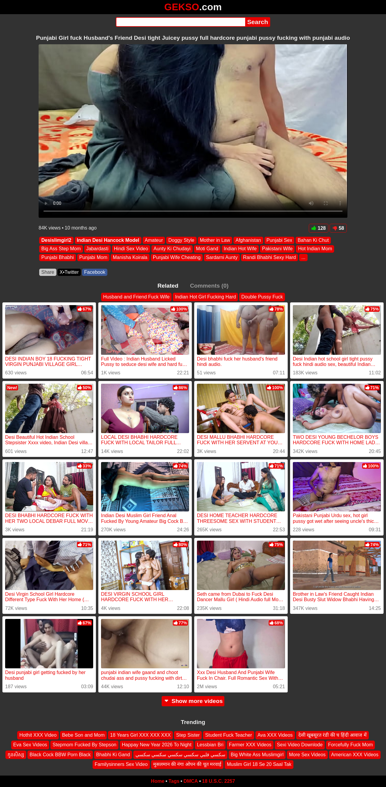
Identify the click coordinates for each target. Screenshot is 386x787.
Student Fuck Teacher (228, 735)
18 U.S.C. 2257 (218, 781)
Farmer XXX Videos (250, 744)
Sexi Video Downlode (300, 744)
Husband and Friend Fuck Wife (136, 296)
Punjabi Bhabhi (57, 257)
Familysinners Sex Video (121, 764)
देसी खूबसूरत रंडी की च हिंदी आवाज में (332, 735)
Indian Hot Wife (240, 248)
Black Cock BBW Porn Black (60, 754)
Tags (174, 781)
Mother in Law (215, 240)
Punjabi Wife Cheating (177, 257)
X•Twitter (69, 272)
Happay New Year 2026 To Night (156, 744)
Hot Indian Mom (315, 248)
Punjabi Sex (279, 240)
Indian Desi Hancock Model (108, 240)
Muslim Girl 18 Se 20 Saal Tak (259, 764)
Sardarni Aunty (222, 257)
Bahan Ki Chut (313, 240)
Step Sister (188, 735)
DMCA (190, 781)
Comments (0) (209, 286)
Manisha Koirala (130, 257)
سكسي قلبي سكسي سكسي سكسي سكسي (180, 754)
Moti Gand (207, 248)
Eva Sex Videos (30, 744)
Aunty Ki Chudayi (172, 248)
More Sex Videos (307, 754)
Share (47, 272)
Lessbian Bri (210, 744)
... (303, 257)
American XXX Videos (354, 754)
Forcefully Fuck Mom (350, 744)
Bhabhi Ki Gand (113, 754)
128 (319, 228)
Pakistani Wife (277, 248)
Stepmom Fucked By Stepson (84, 744)
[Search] (180, 22)
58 (338, 228)
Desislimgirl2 (56, 240)
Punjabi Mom (93, 257)
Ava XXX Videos (275, 735)
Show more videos (193, 701)
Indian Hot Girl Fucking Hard (205, 296)
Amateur (154, 240)
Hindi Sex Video (131, 248)
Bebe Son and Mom (83, 735)
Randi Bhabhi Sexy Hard (269, 257)
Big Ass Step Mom (61, 248)
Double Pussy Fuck (262, 296)
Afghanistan (248, 240)
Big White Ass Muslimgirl (257, 754)
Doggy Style (181, 240)
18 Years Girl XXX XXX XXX (140, 735)
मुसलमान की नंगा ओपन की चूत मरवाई (187, 764)
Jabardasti (97, 248)
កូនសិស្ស (16, 754)
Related (167, 286)
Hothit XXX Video (37, 735)
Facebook (94, 272)
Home (157, 781)
